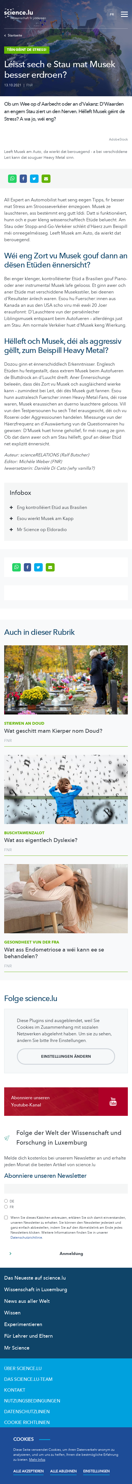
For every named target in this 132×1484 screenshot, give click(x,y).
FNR (29, 85)
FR (112, 14)
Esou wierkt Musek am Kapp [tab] (45, 519)
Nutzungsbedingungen (32, 1401)
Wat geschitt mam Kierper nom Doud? (53, 731)
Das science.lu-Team (28, 1379)
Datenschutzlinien (27, 1412)
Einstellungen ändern (66, 1056)
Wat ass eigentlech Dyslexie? (40, 840)
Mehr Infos (37, 1459)
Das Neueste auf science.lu (35, 1278)
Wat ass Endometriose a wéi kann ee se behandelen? (54, 953)
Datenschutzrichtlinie (26, 1237)
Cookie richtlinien (27, 1423)
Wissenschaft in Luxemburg (35, 1289)
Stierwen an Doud (24, 723)
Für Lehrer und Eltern (28, 1336)
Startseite (13, 35)
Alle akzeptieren (28, 1471)
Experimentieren (23, 1324)
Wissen (12, 1312)
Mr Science (16, 1348)
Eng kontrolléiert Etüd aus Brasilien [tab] (52, 508)
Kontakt (14, 1390)
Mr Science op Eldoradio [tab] (42, 530)
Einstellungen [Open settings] (96, 1471)
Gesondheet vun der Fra (31, 942)
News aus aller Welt (27, 1301)
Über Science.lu (23, 1369)
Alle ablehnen (63, 1471)
